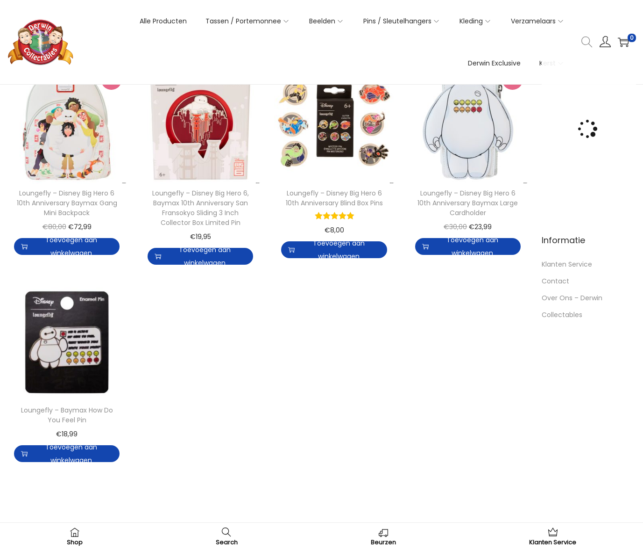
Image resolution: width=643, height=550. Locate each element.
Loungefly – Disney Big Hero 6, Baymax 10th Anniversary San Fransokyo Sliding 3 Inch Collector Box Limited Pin (200, 207)
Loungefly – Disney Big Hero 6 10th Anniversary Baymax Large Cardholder (467, 202)
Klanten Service (567, 264)
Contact (555, 281)
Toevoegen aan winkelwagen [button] (59, 246)
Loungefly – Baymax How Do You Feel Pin (67, 415)
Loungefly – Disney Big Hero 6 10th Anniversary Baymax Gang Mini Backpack (67, 202)
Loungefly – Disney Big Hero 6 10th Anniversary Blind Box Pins (334, 198)
